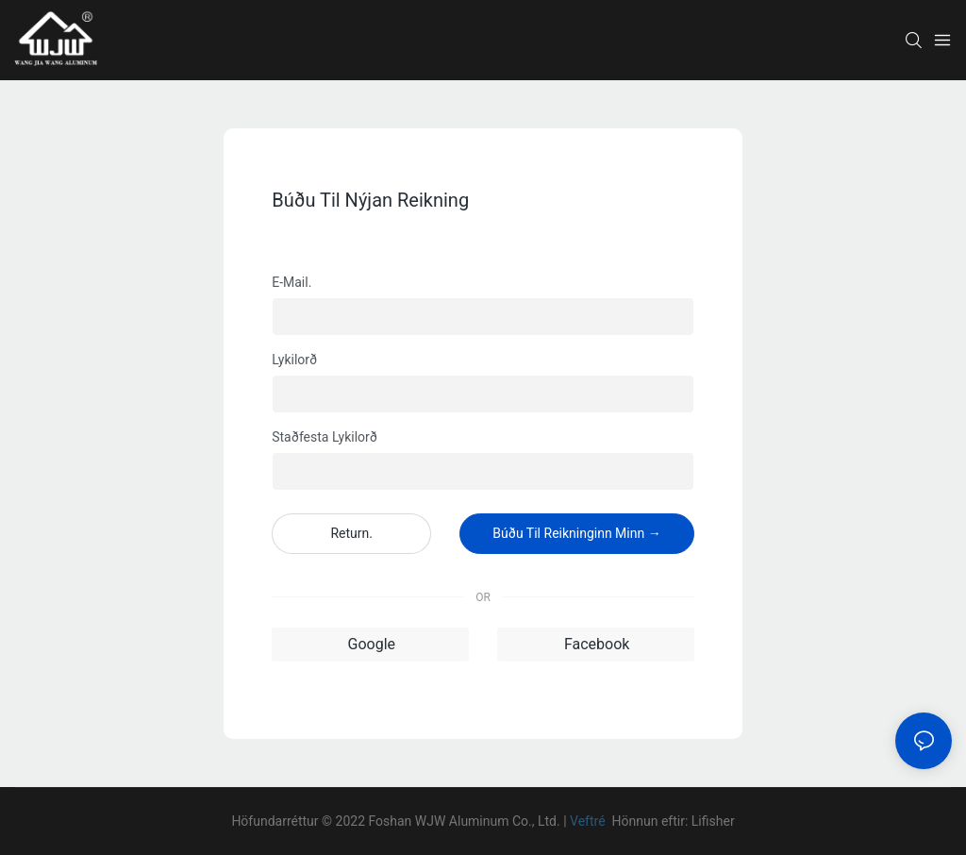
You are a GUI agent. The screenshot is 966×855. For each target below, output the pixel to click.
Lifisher (713, 821)
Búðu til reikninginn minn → (576, 533)
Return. (351, 533)
